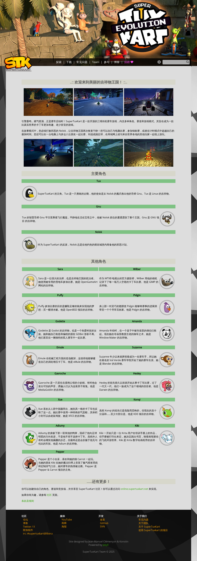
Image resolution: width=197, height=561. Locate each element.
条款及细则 (28, 501)
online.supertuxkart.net (134, 489)
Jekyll (106, 545)
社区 (49, 495)
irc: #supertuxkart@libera (38, 533)
